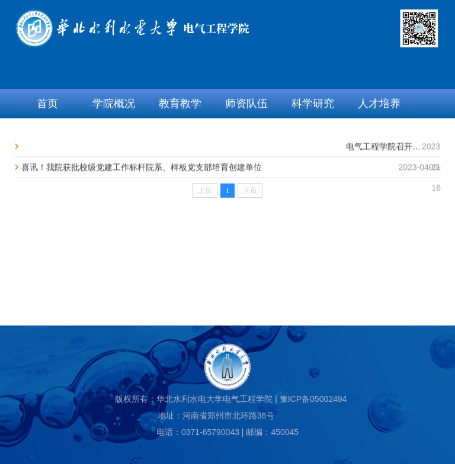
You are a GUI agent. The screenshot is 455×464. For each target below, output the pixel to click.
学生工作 (180, 133)
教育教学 (180, 103)
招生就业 (47, 133)
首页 (47, 103)
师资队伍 (246, 103)
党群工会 (113, 133)
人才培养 (379, 103)
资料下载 (312, 133)
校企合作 (246, 133)
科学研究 (312, 103)
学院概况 (113, 103)
